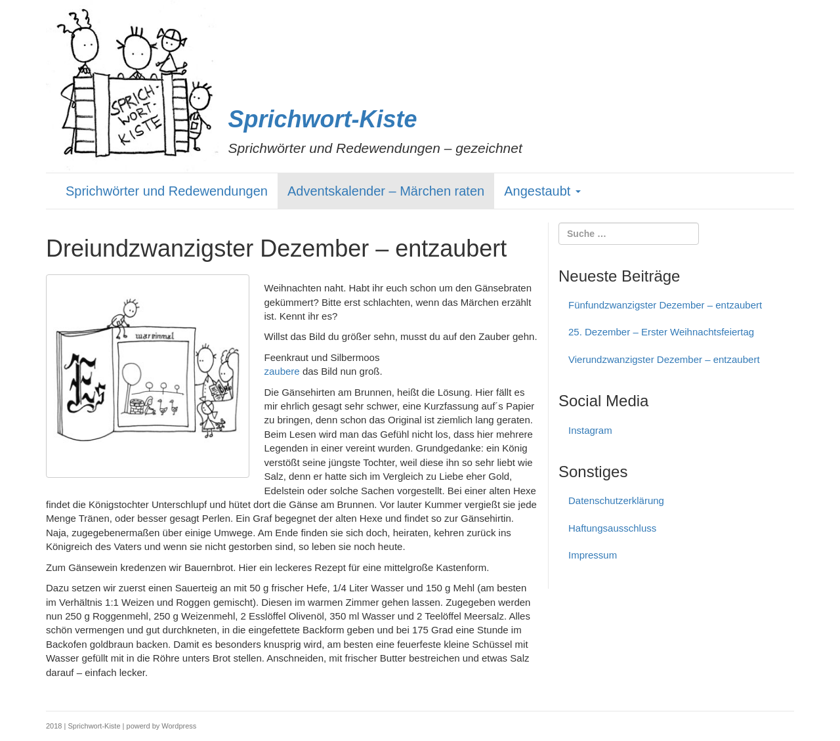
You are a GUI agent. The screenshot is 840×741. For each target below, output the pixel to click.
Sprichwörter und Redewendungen (167, 191)
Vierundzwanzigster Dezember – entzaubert (664, 359)
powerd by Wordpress (162, 726)
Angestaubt (542, 191)
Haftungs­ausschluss (612, 528)
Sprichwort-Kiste (322, 119)
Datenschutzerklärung (616, 500)
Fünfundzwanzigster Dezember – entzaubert (665, 304)
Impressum (592, 555)
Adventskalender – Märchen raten (385, 191)
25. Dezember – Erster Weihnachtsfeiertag (661, 331)
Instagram (590, 430)
